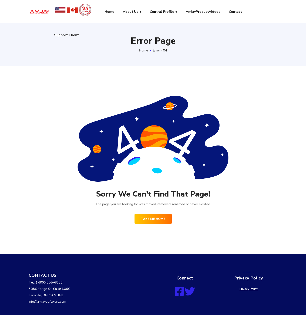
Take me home (153, 219)
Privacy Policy (248, 289)
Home (143, 50)
